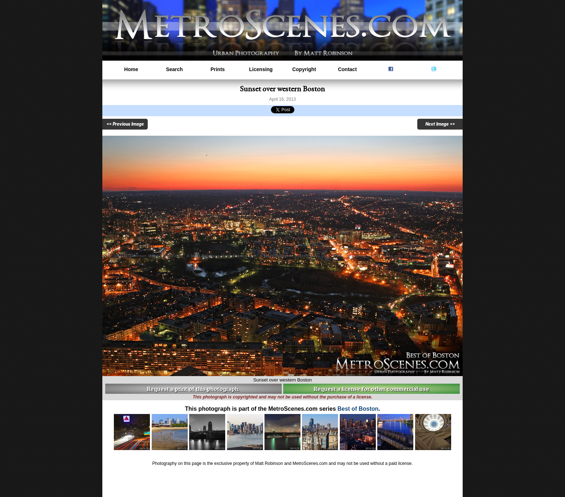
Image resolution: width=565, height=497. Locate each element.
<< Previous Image (125, 124)
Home (131, 69)
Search (174, 69)
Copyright (304, 69)
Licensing (260, 69)
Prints (217, 69)
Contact (347, 69)
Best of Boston (357, 409)
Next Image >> (440, 124)
